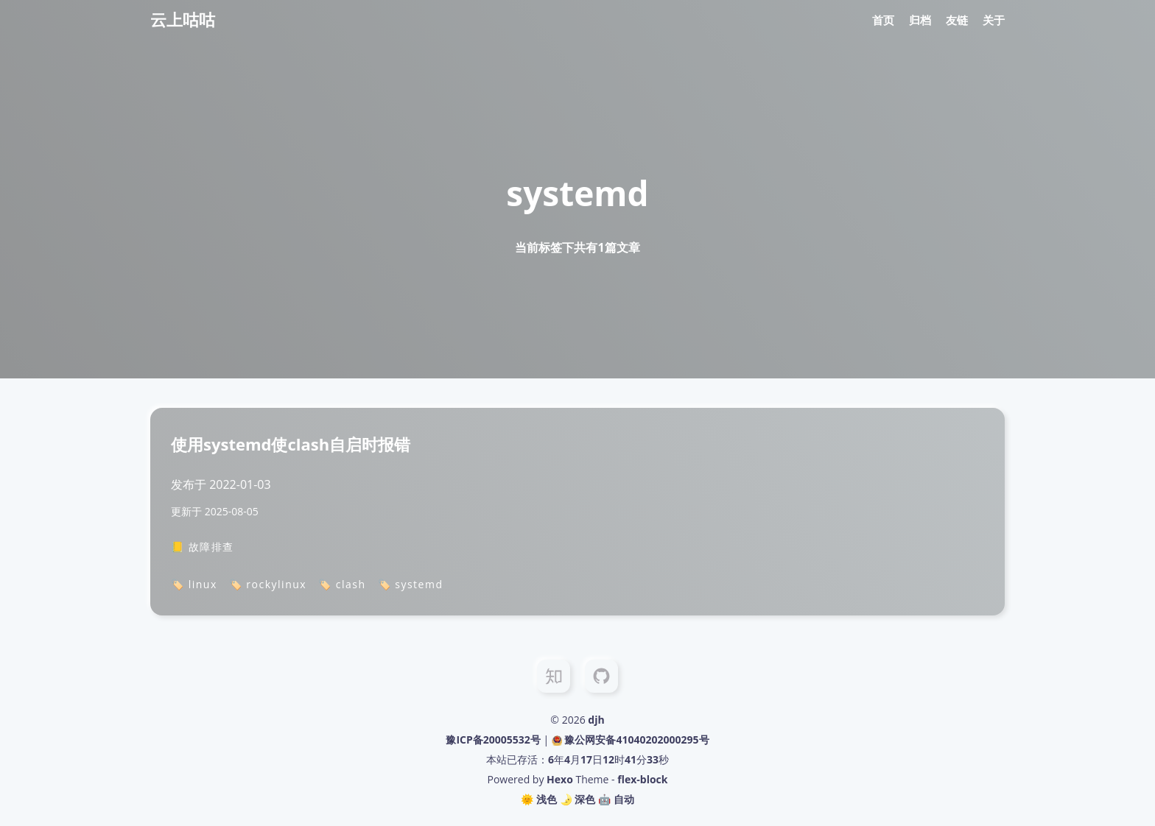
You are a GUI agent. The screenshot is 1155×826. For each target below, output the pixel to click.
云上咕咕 (182, 19)
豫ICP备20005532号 (493, 739)
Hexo (560, 779)
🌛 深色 (578, 799)
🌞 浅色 (539, 799)
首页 (883, 20)
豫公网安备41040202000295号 (636, 739)
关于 (994, 20)
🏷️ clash (341, 584)
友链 (957, 20)
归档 (920, 20)
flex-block (642, 779)
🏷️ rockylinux (267, 584)
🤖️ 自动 (616, 799)
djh (596, 720)
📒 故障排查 (202, 547)
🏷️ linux (194, 584)
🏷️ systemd (410, 584)
